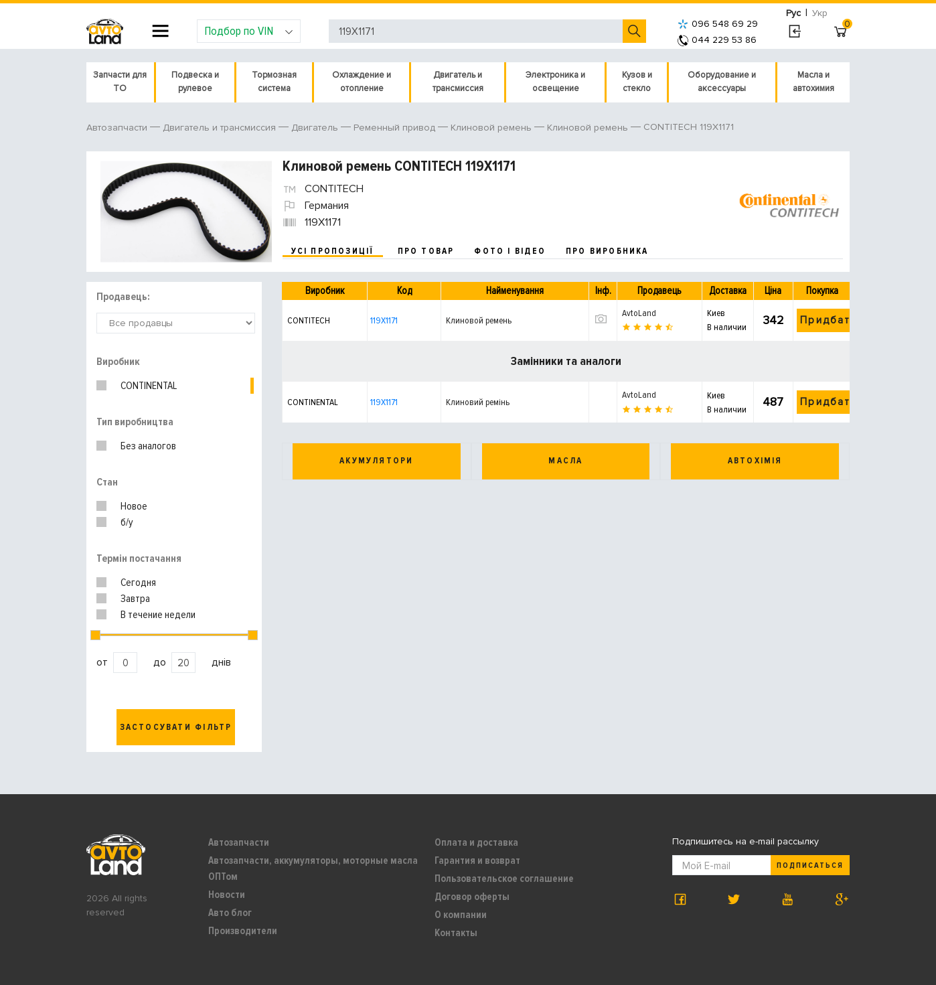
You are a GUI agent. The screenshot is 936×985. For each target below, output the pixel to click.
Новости (226, 895)
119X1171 (384, 320)
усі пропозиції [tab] (332, 251)
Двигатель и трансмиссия (458, 82)
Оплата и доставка (476, 842)
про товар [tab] (426, 251)
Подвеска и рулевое (195, 82)
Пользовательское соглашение (504, 879)
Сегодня (138, 582)
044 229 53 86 (717, 40)
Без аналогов (148, 446)
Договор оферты (472, 897)
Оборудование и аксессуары (722, 82)
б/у (127, 522)
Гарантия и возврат (477, 860)
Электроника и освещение (555, 82)
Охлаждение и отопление (361, 82)
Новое (134, 506)
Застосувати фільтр (176, 727)
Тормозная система (274, 82)
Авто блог (230, 913)
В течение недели (158, 614)
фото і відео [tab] (510, 251)
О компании (461, 915)
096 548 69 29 (718, 23)
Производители (242, 931)
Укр (820, 13)
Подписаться (810, 865)
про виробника (607, 251)
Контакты (456, 933)
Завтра (135, 598)
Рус (793, 13)
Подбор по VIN (248, 30)
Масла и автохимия (813, 82)
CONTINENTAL (149, 385)
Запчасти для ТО (120, 82)
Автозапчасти (238, 842)
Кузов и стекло (637, 82)
